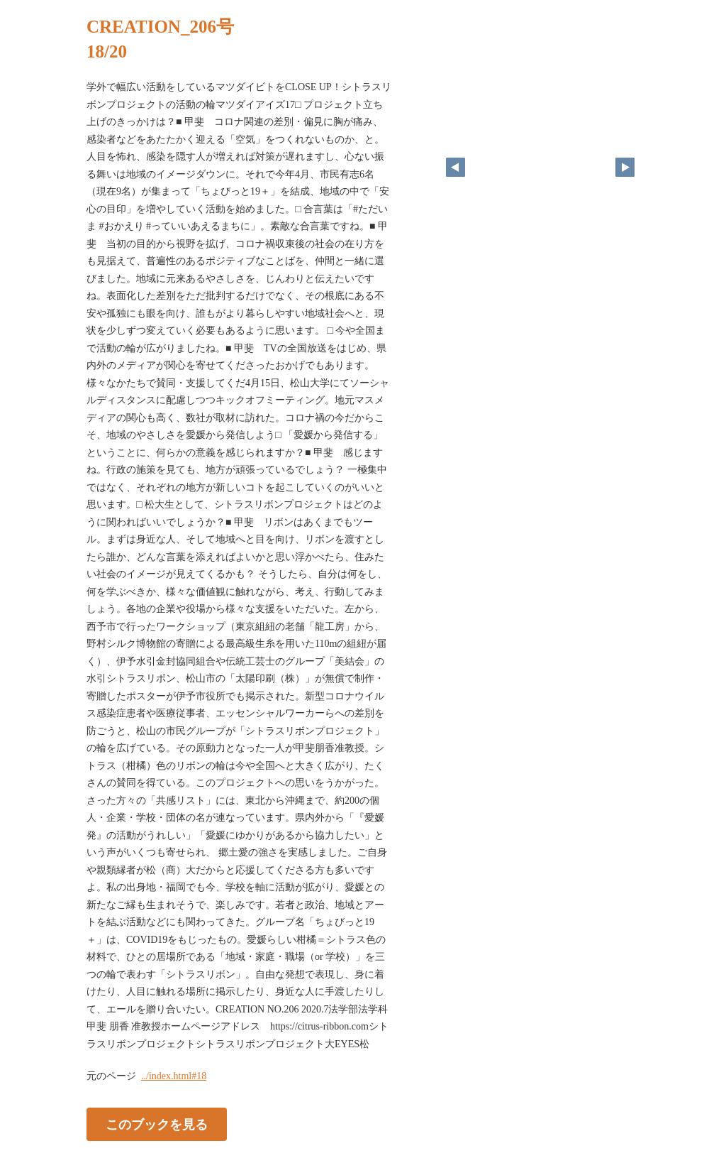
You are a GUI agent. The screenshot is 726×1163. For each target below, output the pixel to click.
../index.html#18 (173, 1076)
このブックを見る (157, 1125)
